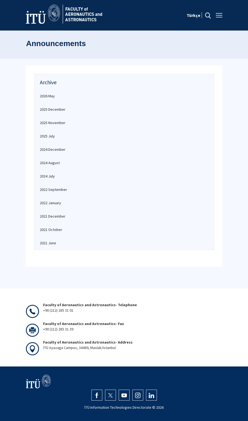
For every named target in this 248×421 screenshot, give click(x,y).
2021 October (51, 229)
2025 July (47, 136)
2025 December (52, 109)
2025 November (52, 122)
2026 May (47, 96)
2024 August (50, 162)
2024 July (47, 176)
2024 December (52, 149)
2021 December (52, 216)
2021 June (48, 242)
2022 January (50, 202)
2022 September (53, 189)
